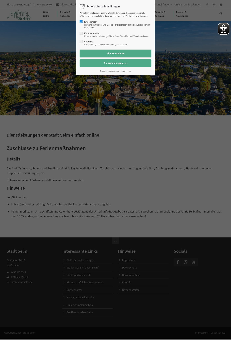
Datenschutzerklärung (109, 71)
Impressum (126, 71)
